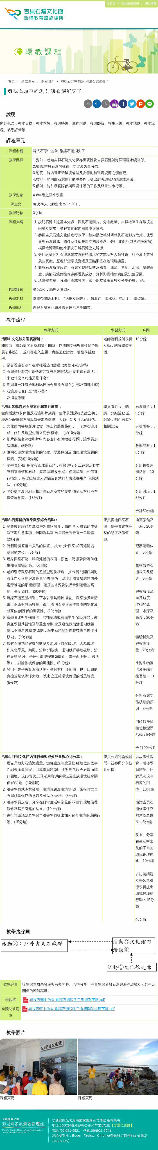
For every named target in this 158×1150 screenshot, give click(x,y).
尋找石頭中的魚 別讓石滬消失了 (85, 81)
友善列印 (114, 103)
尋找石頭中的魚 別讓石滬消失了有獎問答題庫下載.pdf (71, 1009)
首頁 (11, 81)
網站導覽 (151, 3)
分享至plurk (140, 103)
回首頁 (111, 3)
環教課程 (28, 81)
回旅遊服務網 (130, 3)
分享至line (149, 103)
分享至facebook (123, 103)
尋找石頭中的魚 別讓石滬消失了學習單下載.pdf (67, 1000)
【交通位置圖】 (122, 1125)
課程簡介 (47, 81)
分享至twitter (132, 103)
